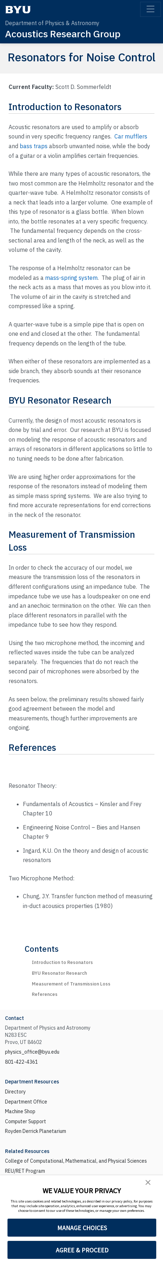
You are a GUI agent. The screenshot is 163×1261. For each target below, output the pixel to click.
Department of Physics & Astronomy (52, 23)
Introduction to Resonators (62, 962)
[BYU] (18, 9)
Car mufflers (130, 136)
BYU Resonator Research (59, 973)
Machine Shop (20, 1111)
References (45, 994)
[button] (147, 1182)
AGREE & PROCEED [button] (82, 1250)
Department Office (26, 1101)
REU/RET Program (25, 1171)
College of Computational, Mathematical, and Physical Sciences (76, 1161)
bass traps (34, 146)
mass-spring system (71, 277)
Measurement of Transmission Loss (71, 984)
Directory (15, 1091)
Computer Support (25, 1121)
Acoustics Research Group (62, 33)
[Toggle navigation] (150, 9)
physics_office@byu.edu (32, 1052)
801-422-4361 (21, 1062)
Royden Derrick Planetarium (35, 1131)
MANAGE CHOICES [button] (82, 1228)
